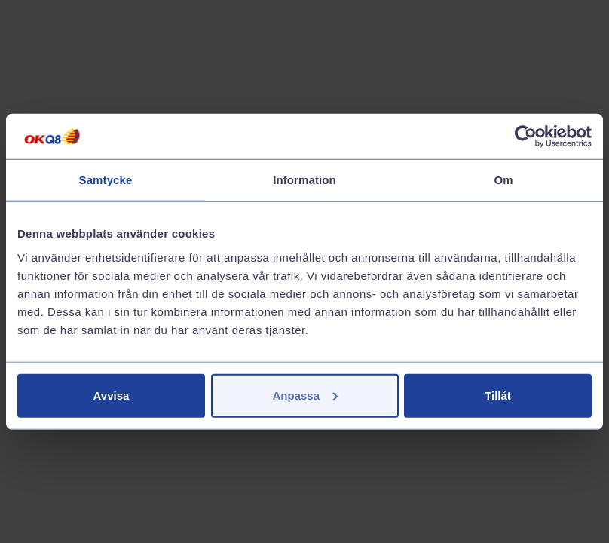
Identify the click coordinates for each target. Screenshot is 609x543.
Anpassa (305, 394)
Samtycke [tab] (106, 179)
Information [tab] (304, 179)
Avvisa (111, 394)
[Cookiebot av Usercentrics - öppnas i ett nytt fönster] (526, 136)
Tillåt (498, 394)
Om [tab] (503, 179)
